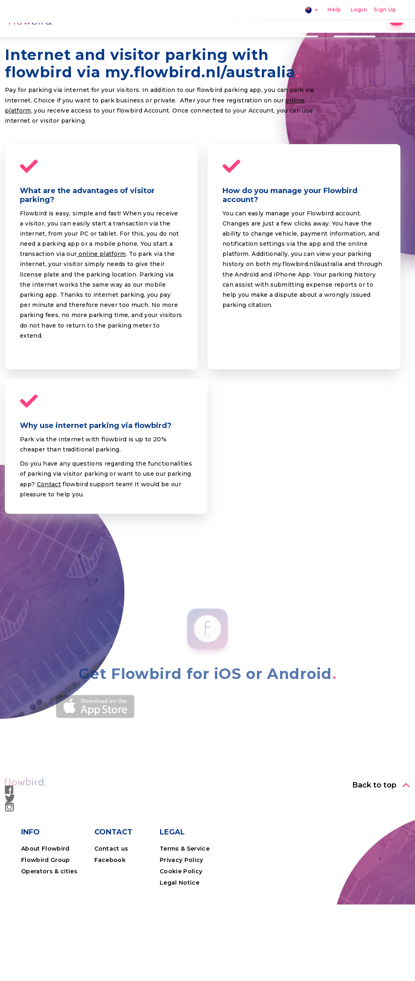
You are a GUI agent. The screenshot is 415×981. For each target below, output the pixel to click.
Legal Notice (179, 939)
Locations (250, 38)
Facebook (110, 916)
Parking (205, 38)
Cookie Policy (181, 927)
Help (334, 10)
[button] (381, 841)
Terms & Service (185, 905)
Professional (347, 38)
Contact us (111, 905)
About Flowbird (45, 905)
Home (167, 38)
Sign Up (385, 10)
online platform (101, 310)
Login (359, 10)
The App (297, 38)
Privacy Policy (181, 916)
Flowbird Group (45, 916)
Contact (49, 540)
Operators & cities (49, 927)
